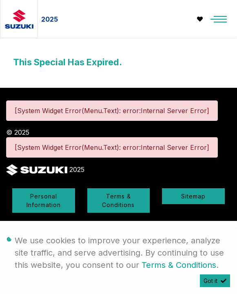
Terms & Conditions (118, 200)
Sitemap (193, 196)
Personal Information (44, 200)
